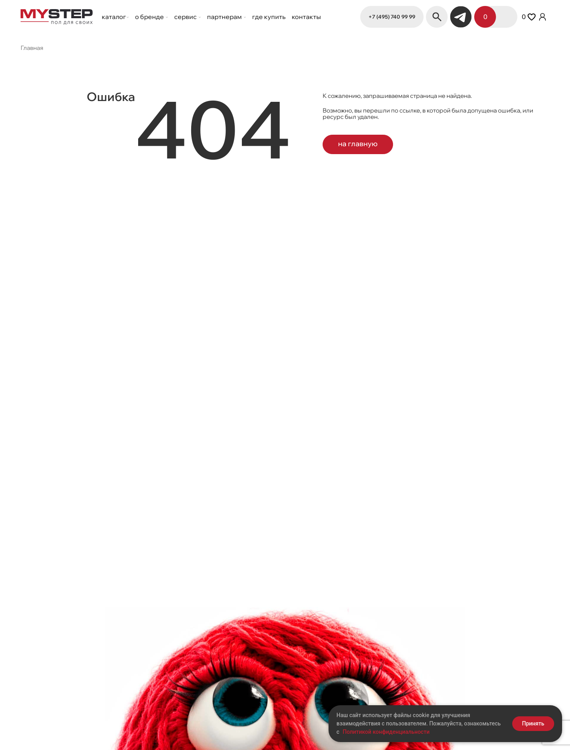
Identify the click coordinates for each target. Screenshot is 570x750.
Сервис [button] (186, 17)
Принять (533, 723)
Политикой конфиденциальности (386, 732)
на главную (360, 142)
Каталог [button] (114, 17)
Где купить (268, 17)
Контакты (306, 17)
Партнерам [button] (225, 17)
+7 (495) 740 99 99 (392, 16)
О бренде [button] (150, 17)
